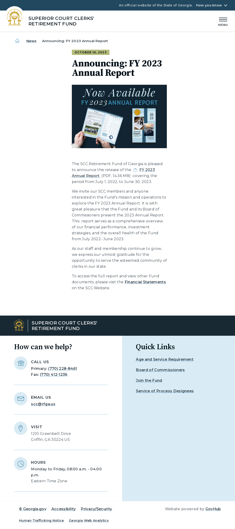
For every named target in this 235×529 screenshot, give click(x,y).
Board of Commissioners (160, 370)
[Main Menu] (223, 21)
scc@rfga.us (43, 404)
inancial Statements (146, 282)
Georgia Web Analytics (89, 520)
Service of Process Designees (165, 391)
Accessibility (63, 509)
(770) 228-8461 (62, 368)
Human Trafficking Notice (41, 520)
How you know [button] (209, 5)
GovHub (213, 509)
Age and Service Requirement (164, 359)
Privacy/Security (96, 509)
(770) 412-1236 (53, 374)
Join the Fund (149, 380)
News (31, 41)
